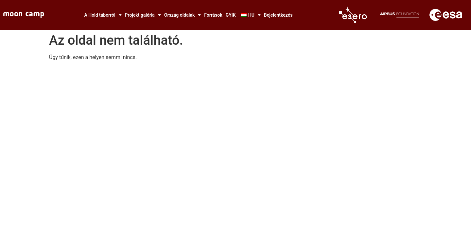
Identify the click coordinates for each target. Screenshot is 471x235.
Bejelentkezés (278, 15)
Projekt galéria (143, 15)
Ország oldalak (182, 15)
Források (213, 15)
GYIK (231, 15)
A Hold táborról (102, 15)
